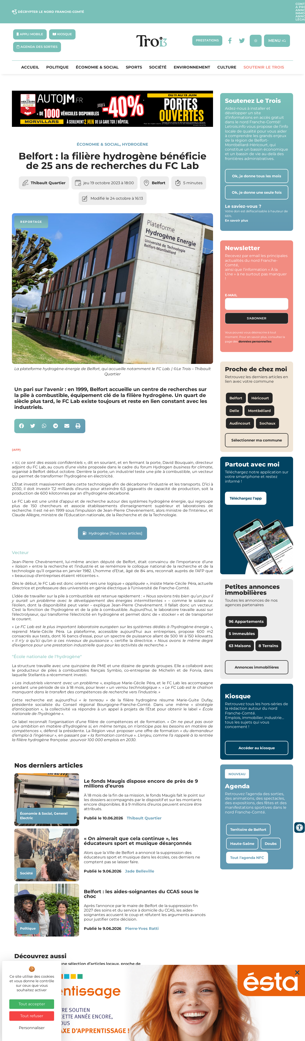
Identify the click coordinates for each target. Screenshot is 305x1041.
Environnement (192, 56)
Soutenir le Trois (264, 56)
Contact (172, 5)
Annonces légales (273, 5)
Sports (134, 56)
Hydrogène (135, 132)
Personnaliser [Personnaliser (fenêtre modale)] (32, 1028)
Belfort (158, 171)
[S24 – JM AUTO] (112, 114)
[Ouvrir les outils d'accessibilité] (299, 827)
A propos (193, 5)
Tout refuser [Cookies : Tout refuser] (31, 1016)
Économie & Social (97, 56)
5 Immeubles (242, 622)
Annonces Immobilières (229, 5)
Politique (57, 56)
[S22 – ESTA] (152, 1003)
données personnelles (255, 330)
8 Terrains (268, 634)
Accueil (30, 56)
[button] (21, 414)
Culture (226, 56)
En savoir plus (236, 209)
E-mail (231, 283)
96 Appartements (246, 610)
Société (158, 56)
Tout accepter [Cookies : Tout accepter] (32, 1004)
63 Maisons (240, 634)
